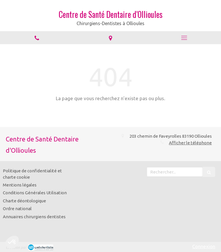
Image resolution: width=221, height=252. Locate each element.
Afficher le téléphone (190, 142)
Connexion (203, 246)
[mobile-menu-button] (184, 38)
